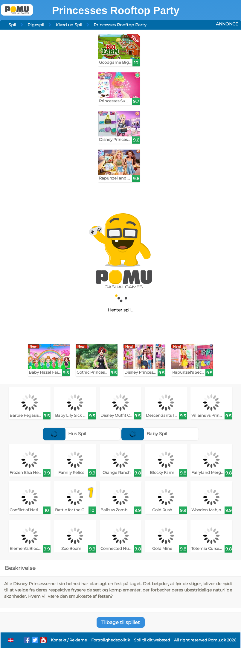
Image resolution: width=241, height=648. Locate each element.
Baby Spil (144, 433)
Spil (12, 25)
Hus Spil (64, 433)
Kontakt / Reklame (69, 640)
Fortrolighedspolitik (110, 640)
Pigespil (36, 25)
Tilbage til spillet (120, 622)
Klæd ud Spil (69, 25)
